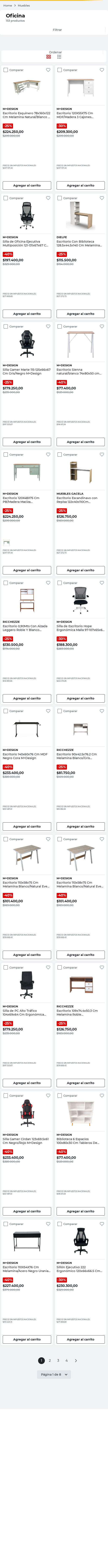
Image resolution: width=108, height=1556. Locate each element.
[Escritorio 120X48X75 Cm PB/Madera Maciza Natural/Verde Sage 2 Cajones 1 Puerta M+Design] (27, 513)
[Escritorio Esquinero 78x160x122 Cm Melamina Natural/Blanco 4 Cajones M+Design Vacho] (27, 128)
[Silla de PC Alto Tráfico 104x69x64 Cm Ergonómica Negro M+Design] (27, 1026)
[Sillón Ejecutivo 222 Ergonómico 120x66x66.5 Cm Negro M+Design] (81, 1282)
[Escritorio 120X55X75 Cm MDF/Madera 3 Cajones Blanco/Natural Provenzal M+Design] (81, 128)
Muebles (24, 5)
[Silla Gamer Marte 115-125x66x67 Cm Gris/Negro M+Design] (27, 384)
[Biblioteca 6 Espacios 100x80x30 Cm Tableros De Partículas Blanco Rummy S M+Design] (81, 1154)
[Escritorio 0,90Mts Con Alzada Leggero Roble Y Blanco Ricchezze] (27, 641)
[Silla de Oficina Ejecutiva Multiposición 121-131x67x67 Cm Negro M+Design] (27, 256)
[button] (6, 542)
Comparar (16, 70)
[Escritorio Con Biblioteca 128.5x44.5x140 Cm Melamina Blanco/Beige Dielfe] (81, 256)
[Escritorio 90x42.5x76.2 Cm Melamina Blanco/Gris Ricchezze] (81, 769)
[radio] (59, 56)
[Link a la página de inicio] (7, 5)
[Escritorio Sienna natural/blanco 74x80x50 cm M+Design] (81, 384)
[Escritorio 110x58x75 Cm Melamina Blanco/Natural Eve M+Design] (27, 897)
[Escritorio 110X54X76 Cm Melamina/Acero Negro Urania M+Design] (27, 1282)
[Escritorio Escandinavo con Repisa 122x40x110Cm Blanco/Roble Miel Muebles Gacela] (81, 513)
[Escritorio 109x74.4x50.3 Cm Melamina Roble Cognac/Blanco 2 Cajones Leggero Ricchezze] (81, 1026)
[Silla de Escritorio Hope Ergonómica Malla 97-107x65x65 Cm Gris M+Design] (81, 641)
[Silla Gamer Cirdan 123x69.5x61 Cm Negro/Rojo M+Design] (27, 1154)
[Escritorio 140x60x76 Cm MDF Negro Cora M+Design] (27, 769)
